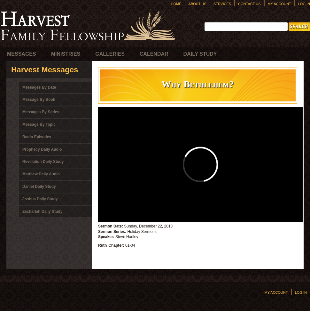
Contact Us (249, 4)
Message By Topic (39, 124)
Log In (304, 4)
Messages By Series (40, 112)
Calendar (154, 54)
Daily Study (200, 54)
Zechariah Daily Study (42, 211)
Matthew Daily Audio (41, 174)
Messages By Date (39, 87)
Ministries (66, 54)
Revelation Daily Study (43, 161)
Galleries (110, 54)
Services (222, 4)
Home (176, 4)
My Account (279, 4)
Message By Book (38, 99)
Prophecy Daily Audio (42, 149)
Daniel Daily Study (39, 186)
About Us (197, 4)
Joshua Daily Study (40, 199)
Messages (21, 54)
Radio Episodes (36, 137)
